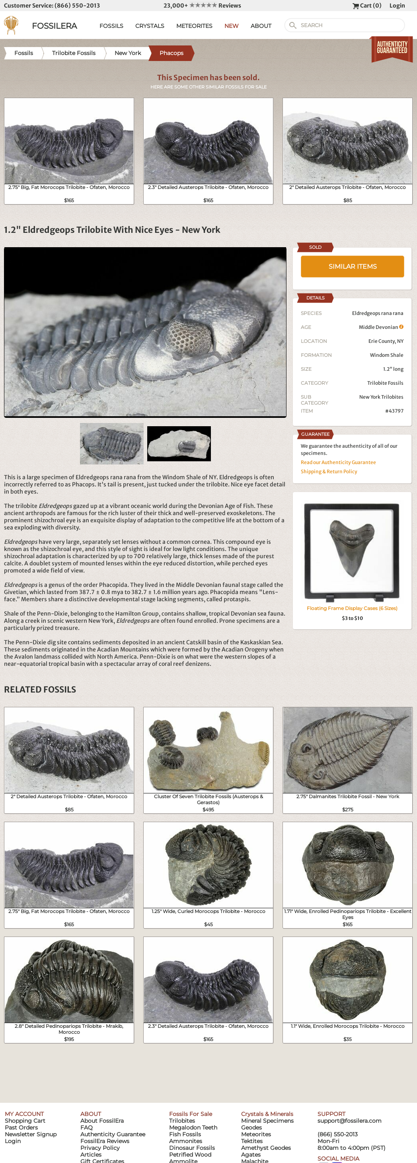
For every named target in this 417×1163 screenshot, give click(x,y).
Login (397, 5)
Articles (90, 1154)
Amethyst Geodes (266, 1147)
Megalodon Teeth (193, 1127)
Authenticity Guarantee (112, 1134)
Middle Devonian (381, 327)
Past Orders (21, 1127)
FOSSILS (111, 26)
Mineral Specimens (267, 1120)
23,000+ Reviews (202, 5)
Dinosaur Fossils (192, 1147)
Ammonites (185, 1141)
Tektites (252, 1141)
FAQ (86, 1127)
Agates (251, 1154)
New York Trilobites (381, 397)
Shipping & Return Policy (329, 471)
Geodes (251, 1127)
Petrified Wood (190, 1154)
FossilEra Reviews (104, 1141)
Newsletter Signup (31, 1134)
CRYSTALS (149, 26)
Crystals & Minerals (267, 1114)
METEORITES (194, 26)
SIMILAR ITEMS (353, 266)
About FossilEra (102, 1120)
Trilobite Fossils (385, 383)
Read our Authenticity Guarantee (338, 462)
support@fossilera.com (350, 1120)
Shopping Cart (25, 1120)
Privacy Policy (100, 1147)
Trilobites (182, 1120)
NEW (231, 26)
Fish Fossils (185, 1134)
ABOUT (261, 26)
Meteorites (256, 1134)
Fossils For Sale (190, 1114)
